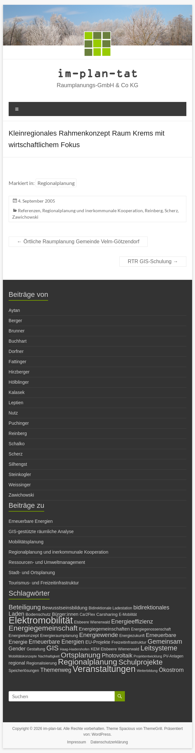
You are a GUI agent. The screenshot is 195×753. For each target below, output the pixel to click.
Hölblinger (19, 382)
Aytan (14, 310)
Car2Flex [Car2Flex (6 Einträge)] (87, 614)
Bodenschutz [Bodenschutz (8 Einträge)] (38, 614)
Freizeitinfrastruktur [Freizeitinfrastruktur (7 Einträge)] (128, 642)
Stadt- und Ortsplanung (32, 572)
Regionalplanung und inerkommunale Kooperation (92, 210)
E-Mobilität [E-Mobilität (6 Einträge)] (128, 614)
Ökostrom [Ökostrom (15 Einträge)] (171, 670)
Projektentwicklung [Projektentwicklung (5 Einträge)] (148, 656)
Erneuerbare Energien (31, 521)
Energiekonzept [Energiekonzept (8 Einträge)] (24, 635)
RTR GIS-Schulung (153, 261)
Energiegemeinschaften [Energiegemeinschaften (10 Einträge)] (104, 629)
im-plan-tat (97, 72)
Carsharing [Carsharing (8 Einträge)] (107, 614)
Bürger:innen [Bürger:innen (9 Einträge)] (65, 614)
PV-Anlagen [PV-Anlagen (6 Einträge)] (173, 656)
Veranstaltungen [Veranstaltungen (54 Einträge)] (103, 669)
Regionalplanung (56, 183)
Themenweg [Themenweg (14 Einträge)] (55, 670)
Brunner (17, 330)
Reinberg (154, 210)
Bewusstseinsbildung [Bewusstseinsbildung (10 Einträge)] (64, 607)
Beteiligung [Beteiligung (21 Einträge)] (25, 607)
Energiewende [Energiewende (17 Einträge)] (98, 635)
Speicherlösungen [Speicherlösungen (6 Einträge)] (24, 670)
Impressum (76, 742)
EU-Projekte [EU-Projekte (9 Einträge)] (97, 642)
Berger (15, 320)
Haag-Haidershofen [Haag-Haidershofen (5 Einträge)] (74, 649)
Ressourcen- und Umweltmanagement (47, 562)
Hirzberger (19, 371)
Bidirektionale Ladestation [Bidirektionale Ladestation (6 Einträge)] (110, 608)
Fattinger (17, 361)
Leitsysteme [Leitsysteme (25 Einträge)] (159, 648)
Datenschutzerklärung (109, 742)
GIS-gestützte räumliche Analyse (41, 531)
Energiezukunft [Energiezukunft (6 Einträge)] (131, 635)
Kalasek (17, 392)
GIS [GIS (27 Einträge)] (52, 648)
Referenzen (29, 210)
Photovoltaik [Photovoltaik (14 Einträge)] (117, 655)
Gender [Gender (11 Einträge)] (17, 648)
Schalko (17, 443)
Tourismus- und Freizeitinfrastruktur (44, 582)
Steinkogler (20, 474)
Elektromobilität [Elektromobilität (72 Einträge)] (41, 620)
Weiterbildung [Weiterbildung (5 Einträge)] (147, 671)
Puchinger (19, 423)
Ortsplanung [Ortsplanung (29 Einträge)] (81, 655)
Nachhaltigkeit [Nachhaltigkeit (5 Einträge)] (49, 656)
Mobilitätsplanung (26, 541)
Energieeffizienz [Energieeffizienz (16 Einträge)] (132, 621)
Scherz (171, 210)
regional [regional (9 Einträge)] (17, 662)
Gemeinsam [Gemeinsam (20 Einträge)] (165, 641)
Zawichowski (25, 217)
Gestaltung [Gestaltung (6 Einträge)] (36, 649)
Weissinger (20, 484)
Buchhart (18, 341)
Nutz (13, 412)
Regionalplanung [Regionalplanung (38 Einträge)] (87, 661)
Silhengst (18, 464)
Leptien (16, 402)
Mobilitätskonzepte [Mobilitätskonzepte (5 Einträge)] (23, 656)
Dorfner (16, 351)
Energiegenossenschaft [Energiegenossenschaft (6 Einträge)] (151, 629)
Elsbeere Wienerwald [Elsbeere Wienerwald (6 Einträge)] (92, 622)
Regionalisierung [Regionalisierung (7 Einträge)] (41, 663)
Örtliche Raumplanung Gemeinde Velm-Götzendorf (78, 241)
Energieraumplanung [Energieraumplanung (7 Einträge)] (59, 635)
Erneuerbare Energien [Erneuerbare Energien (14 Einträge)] (56, 642)
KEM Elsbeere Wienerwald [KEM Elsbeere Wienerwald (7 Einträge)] (115, 649)
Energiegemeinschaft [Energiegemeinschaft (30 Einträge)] (43, 628)
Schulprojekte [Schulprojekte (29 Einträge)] (140, 662)
